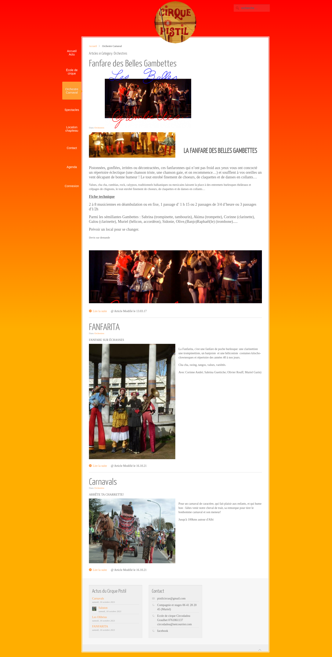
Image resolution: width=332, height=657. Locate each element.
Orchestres (99, 127)
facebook (162, 630)
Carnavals (103, 481)
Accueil (93, 46)
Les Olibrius (99, 617)
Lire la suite (100, 311)
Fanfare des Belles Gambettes (133, 63)
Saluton (103, 607)
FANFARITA (104, 326)
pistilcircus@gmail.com (171, 598)
